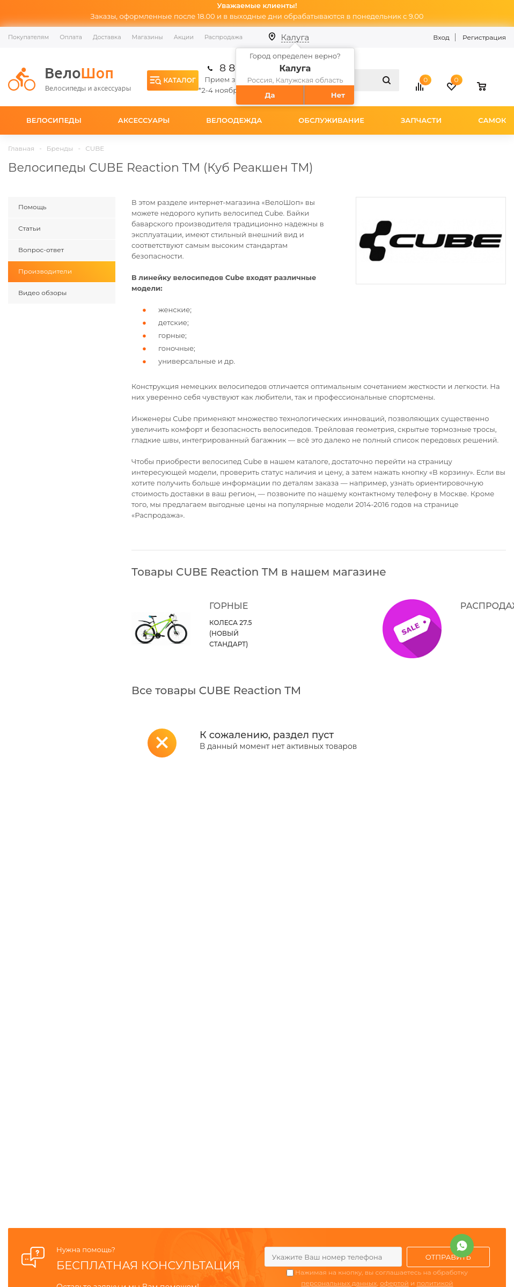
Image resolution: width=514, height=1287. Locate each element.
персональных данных (339, 1283)
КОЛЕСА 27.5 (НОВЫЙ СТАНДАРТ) (230, 633)
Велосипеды (54, 120)
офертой (394, 1283)
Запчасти (421, 120)
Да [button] (270, 95)
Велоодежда (234, 120)
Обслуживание (331, 120)
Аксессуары (144, 120)
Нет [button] (338, 95)
